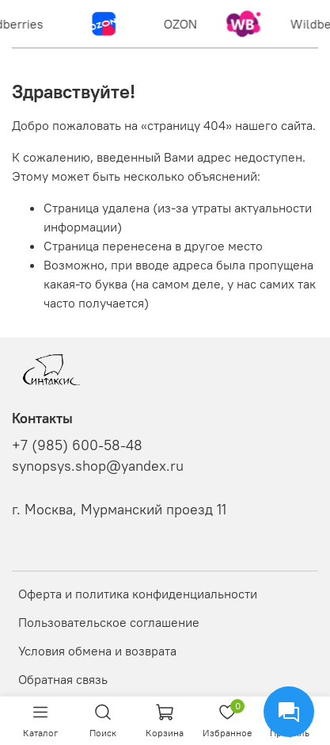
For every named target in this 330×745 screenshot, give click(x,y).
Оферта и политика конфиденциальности (137, 594)
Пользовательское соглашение (108, 622)
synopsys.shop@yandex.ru (98, 466)
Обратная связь (63, 679)
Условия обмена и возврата (97, 651)
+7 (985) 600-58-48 (77, 445)
